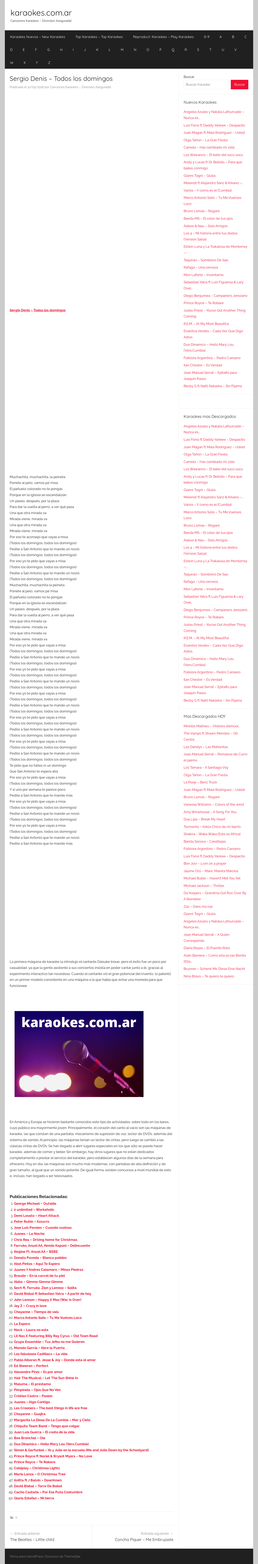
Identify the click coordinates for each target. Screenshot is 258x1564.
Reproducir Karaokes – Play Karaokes (163, 37)
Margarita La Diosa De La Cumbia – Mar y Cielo (52, 1420)
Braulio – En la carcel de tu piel (39, 1276)
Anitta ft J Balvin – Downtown (38, 1480)
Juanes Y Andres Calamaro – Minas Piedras (48, 1270)
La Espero (22, 1324)
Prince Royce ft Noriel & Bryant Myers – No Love (53, 1456)
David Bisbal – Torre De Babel (38, 1486)
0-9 (206, 37)
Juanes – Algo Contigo (32, 1402)
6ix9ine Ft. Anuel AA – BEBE (36, 1252)
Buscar (189, 77)
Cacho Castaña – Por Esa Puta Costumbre (48, 1492)
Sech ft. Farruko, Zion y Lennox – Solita (45, 1288)
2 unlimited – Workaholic (34, 1210)
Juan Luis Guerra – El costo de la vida (44, 1432)
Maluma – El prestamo (32, 1384)
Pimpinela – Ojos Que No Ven (37, 1390)
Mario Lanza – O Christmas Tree (40, 1474)
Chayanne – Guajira (30, 1414)
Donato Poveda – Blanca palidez (40, 1258)
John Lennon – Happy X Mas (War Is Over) (47, 1300)
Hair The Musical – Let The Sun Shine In (46, 1378)
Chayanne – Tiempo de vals (36, 1312)
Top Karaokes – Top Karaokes (99, 37)
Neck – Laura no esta (31, 1330)
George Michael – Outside (35, 1203)
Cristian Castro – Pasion (33, 1396)
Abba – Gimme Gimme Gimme (38, 1282)
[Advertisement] (92, 133)
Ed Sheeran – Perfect (31, 1366)
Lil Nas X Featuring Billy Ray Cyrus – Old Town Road (56, 1336)
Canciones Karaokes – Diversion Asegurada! (80, 87)
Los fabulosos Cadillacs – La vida (41, 1354)
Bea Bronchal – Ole (29, 1438)
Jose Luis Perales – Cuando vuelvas (43, 1228)
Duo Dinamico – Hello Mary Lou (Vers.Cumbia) (51, 1444)
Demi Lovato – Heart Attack (36, 1216)
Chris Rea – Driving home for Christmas (45, 1240)
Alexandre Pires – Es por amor (38, 1372)
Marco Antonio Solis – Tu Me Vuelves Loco (48, 1318)
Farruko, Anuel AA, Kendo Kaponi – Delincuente (52, 1246)
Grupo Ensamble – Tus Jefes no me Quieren (49, 1342)
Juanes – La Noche (29, 1234)
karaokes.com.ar (41, 12)
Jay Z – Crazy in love (30, 1306)
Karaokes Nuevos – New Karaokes (37, 37)
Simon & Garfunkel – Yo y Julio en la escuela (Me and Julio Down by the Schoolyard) (81, 1450)
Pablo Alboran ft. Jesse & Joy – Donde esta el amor (55, 1360)
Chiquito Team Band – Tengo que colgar (47, 1426)
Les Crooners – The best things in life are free (50, 1408)
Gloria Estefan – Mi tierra (34, 1498)
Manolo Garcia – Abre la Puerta (39, 1348)
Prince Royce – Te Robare (34, 1462)
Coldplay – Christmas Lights (37, 1468)
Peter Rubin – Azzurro (31, 1221)
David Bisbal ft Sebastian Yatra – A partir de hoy (52, 1294)
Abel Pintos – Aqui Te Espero (37, 1264)
